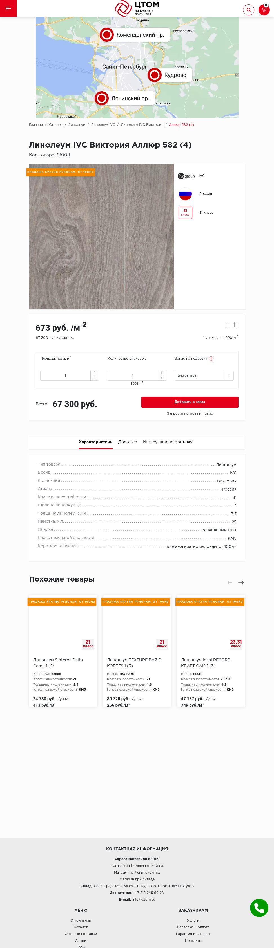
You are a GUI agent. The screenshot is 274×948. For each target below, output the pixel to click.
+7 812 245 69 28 (149, 892)
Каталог (81, 927)
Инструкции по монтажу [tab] (167, 442)
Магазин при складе (137, 879)
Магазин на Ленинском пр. (137, 872)
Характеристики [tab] (96, 442)
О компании (80, 920)
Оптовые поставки (81, 934)
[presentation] (36, 236)
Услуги (193, 920)
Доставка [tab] (127, 442)
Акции (80, 940)
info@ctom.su (143, 899)
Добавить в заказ (190, 402)
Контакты (193, 940)
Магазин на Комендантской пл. (137, 865)
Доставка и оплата (193, 927)
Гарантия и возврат (193, 934)
